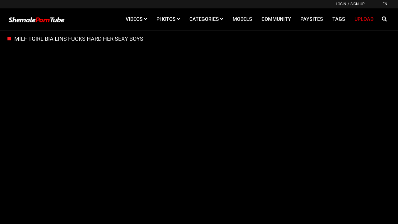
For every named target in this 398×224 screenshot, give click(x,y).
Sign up (357, 4)
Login (341, 4)
